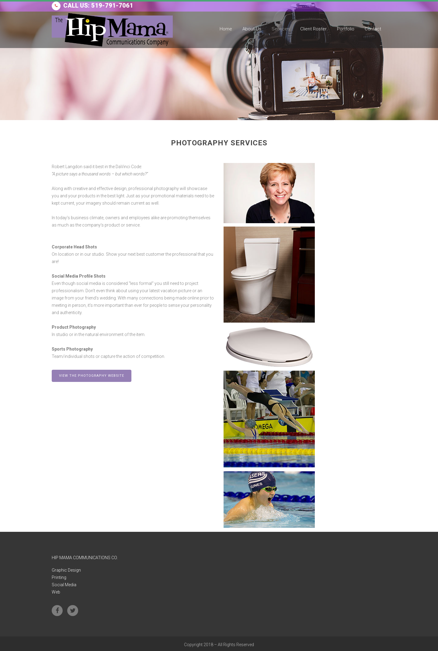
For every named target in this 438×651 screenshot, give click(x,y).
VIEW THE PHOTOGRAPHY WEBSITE (91, 376)
